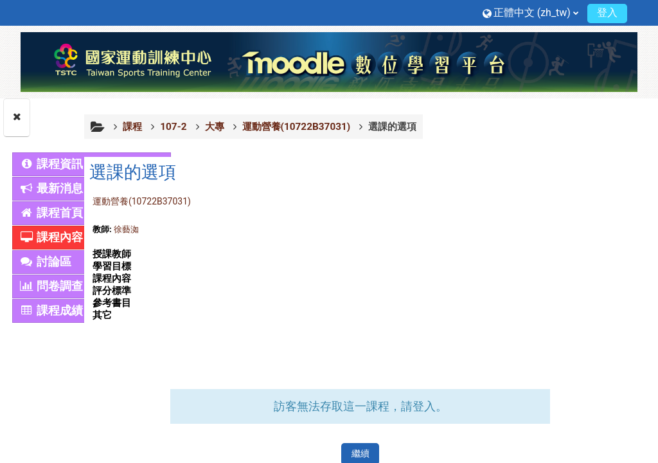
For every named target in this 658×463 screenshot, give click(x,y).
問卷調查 (51, 286)
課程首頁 (51, 212)
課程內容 (51, 237)
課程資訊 (51, 164)
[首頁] (329, 61)
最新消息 (51, 188)
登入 (607, 12)
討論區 (45, 261)
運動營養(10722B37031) (250, 201)
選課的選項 (501, 126)
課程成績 (51, 310)
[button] (530, 13)
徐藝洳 (234, 229)
